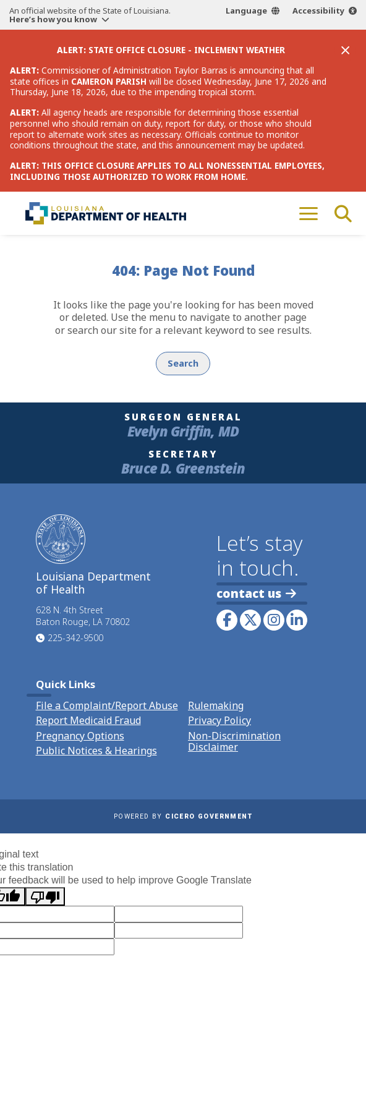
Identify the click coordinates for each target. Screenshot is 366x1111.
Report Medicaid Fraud (88, 720)
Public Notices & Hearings (96, 750)
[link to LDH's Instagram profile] (273, 620)
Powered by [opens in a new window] (183, 816)
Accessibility (318, 10)
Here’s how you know (53, 19)
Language (246, 10)
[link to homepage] (105, 213)
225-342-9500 (75, 638)
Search (183, 363)
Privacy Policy (219, 720)
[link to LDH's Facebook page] (226, 620)
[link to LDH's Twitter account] (250, 620)
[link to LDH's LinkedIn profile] (296, 620)
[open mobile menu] (308, 213)
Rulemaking (216, 705)
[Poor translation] (45, 896)
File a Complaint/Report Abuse (107, 705)
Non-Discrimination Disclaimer (234, 741)
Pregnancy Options (80, 736)
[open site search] (343, 213)
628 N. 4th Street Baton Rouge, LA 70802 (83, 616)
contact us (256, 593)
